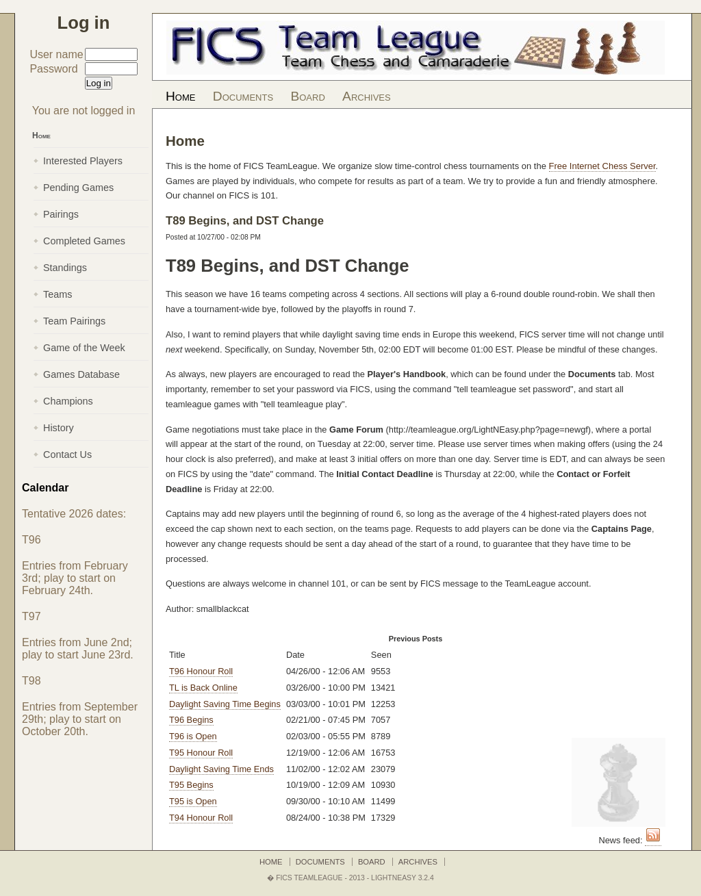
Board (307, 96)
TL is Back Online (203, 687)
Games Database (81, 374)
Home (180, 96)
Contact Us (67, 454)
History (58, 427)
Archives (366, 96)
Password (53, 69)
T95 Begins (191, 785)
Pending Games (78, 187)
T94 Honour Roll (201, 817)
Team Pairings (74, 321)
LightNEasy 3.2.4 (402, 878)
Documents (243, 96)
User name (56, 54)
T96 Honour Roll (201, 671)
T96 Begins (191, 720)
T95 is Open (193, 801)
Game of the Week (84, 347)
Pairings (61, 214)
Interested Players (83, 160)
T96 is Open (193, 736)
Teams (57, 294)
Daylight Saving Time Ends (221, 769)
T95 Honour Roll (201, 752)
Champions (68, 401)
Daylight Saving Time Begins (225, 704)
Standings (65, 267)
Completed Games (84, 240)
